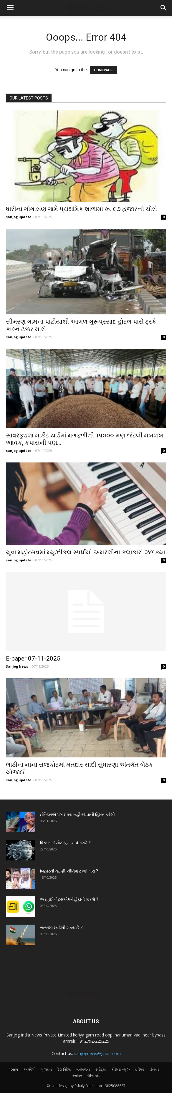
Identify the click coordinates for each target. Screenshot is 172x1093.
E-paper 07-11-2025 (33, 658)
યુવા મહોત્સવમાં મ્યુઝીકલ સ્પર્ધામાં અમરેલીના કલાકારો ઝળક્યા (85, 552)
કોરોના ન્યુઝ (120, 1069)
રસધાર (77, 1075)
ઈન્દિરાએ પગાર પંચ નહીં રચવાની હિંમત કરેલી (77, 814)
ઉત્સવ (154, 1069)
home (13, 1069)
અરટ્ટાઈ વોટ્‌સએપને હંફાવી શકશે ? (69, 899)
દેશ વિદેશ (64, 1069)
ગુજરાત (46, 1069)
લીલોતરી (93, 1075)
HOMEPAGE (103, 70)
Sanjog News (17, 666)
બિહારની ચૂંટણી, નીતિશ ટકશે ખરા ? (69, 871)
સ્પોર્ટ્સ (100, 1069)
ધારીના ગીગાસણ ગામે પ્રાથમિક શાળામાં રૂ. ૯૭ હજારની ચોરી (81, 209)
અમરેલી (29, 1069)
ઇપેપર (139, 1069)
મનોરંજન (83, 1069)
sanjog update (18, 217)
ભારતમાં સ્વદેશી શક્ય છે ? (61, 927)
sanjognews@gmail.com (97, 1053)
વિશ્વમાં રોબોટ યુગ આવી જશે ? (65, 842)
